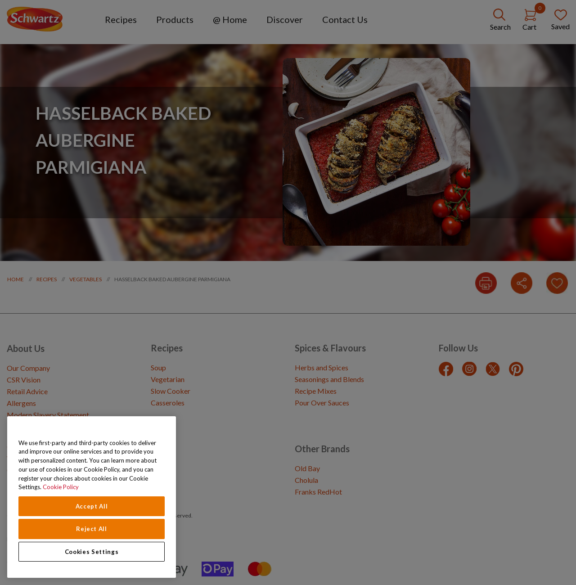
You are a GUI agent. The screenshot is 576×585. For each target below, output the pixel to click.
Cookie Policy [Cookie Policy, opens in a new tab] (61, 486)
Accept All (92, 506)
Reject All (91, 528)
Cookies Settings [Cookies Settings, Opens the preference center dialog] (92, 551)
